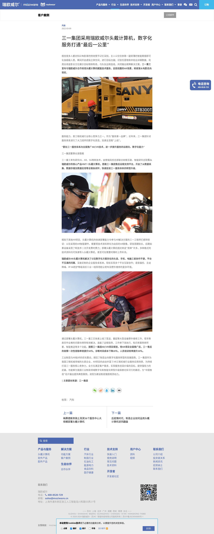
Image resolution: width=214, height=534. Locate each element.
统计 (84, 529)
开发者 (111, 471)
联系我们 (170, 4)
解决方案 (66, 449)
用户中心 (157, 4)
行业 (114, 4)
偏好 (74, 529)
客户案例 (43, 15)
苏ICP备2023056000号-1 (133, 516)
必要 (65, 529)
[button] (103, 528)
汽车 (64, 25)
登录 (179, 4)
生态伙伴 (66, 464)
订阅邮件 (170, 14)
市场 (93, 529)
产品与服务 (103, 4)
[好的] (149, 528)
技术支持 (136, 4)
